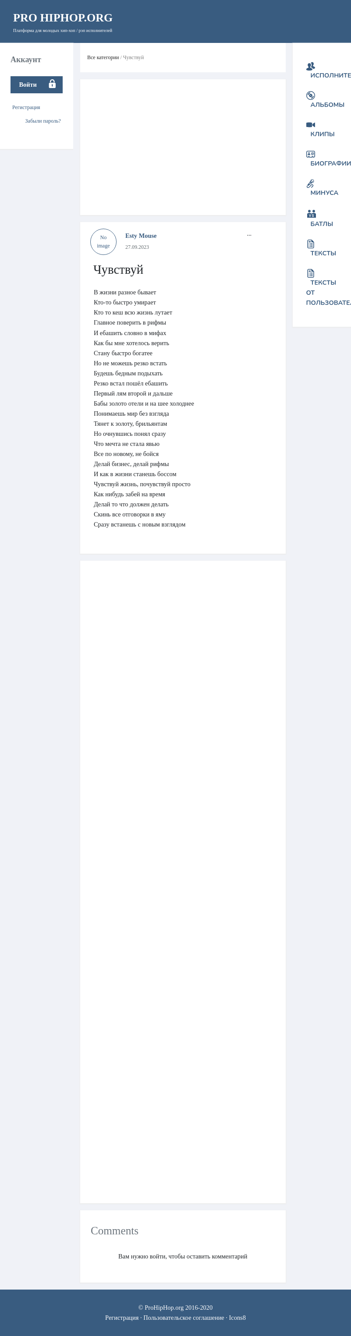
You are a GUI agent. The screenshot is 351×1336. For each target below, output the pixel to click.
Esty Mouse (141, 235)
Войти (27, 84)
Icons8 (237, 1317)
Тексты (324, 253)
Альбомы (328, 104)
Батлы (322, 223)
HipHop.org (63, 17)
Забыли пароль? (43, 121)
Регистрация (26, 107)
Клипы (323, 134)
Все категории (103, 57)
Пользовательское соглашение (183, 1317)
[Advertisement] (178, 147)
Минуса (325, 192)
